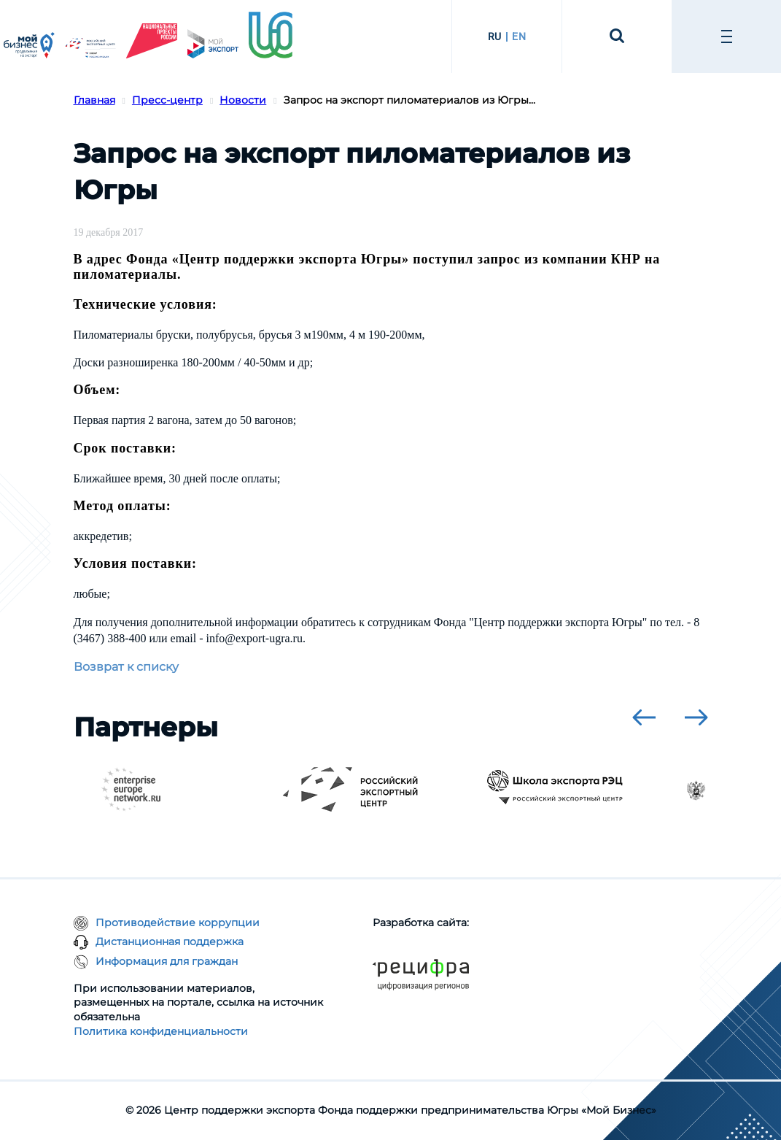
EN (519, 36)
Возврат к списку (126, 667)
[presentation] (644, 717)
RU (495, 36)
